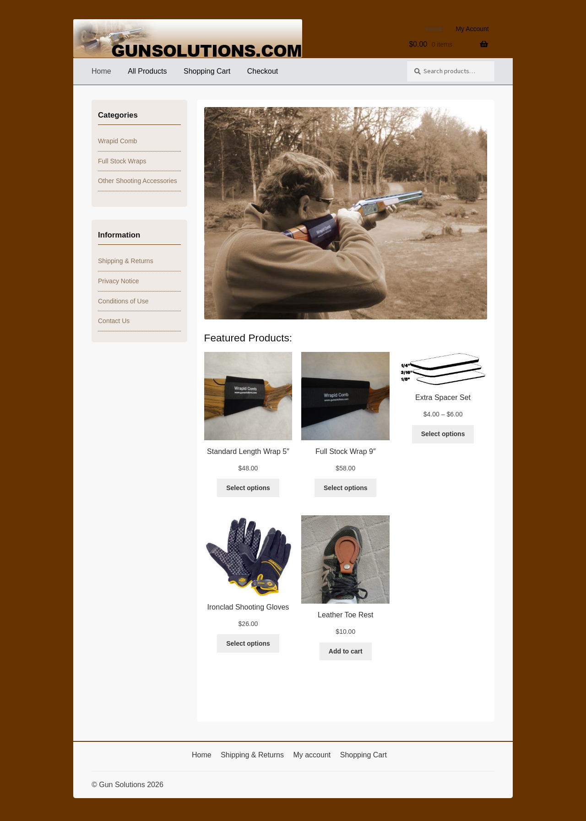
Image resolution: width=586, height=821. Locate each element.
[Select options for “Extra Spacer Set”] (443, 434)
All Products (147, 71)
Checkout (262, 71)
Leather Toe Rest (346, 615)
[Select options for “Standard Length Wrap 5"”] (248, 488)
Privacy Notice (118, 281)
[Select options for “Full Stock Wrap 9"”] (345, 488)
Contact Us (114, 320)
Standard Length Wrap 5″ (248, 451)
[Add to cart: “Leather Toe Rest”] (346, 652)
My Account (472, 28)
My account (312, 755)
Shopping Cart (207, 71)
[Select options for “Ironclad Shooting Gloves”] (248, 643)
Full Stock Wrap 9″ (345, 451)
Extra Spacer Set (443, 397)
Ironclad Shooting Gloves (248, 607)
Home (434, 28)
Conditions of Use (123, 301)
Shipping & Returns (125, 261)
